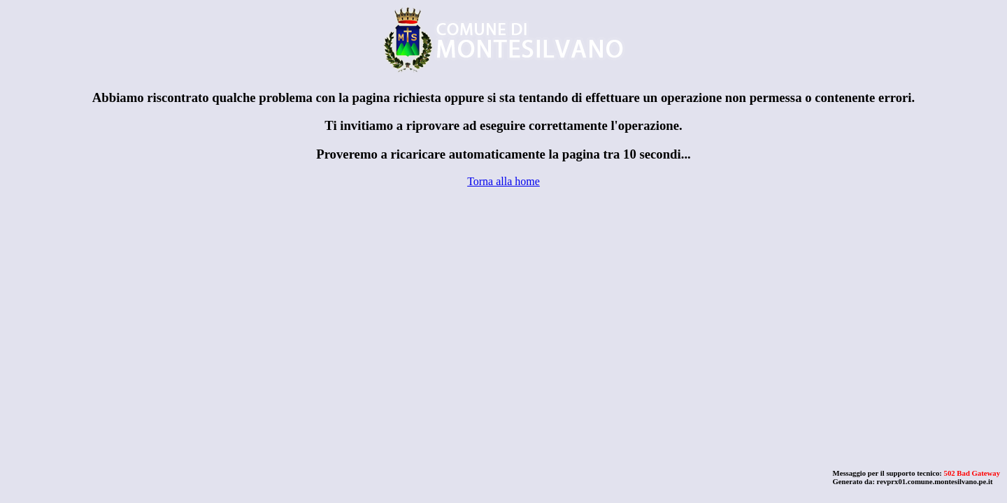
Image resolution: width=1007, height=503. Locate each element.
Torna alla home (503, 181)
